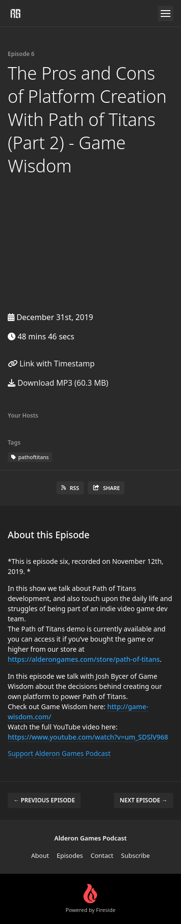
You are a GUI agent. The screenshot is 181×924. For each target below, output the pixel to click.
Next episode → (143, 800)
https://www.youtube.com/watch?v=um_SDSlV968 (88, 737)
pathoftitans (30, 457)
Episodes (69, 855)
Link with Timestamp (51, 363)
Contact (102, 855)
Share (106, 487)
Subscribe (135, 855)
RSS (70, 487)
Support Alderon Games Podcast (59, 753)
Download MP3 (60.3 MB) (58, 383)
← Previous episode (44, 800)
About (40, 855)
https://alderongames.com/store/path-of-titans (84, 659)
